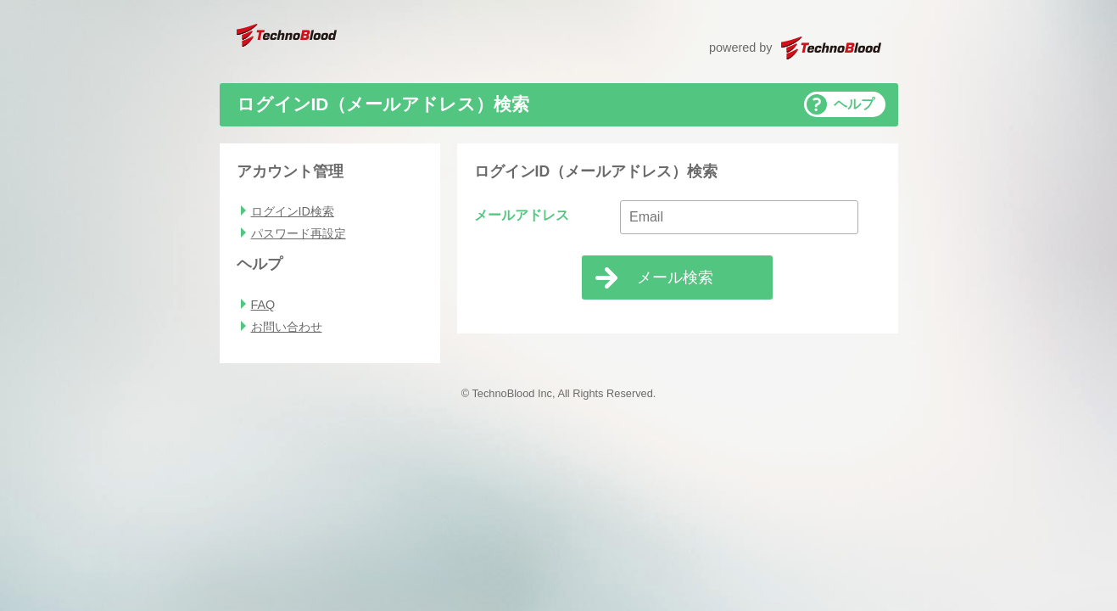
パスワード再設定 (298, 233)
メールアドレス (521, 215)
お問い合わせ (286, 327)
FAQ (263, 304)
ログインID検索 (292, 211)
